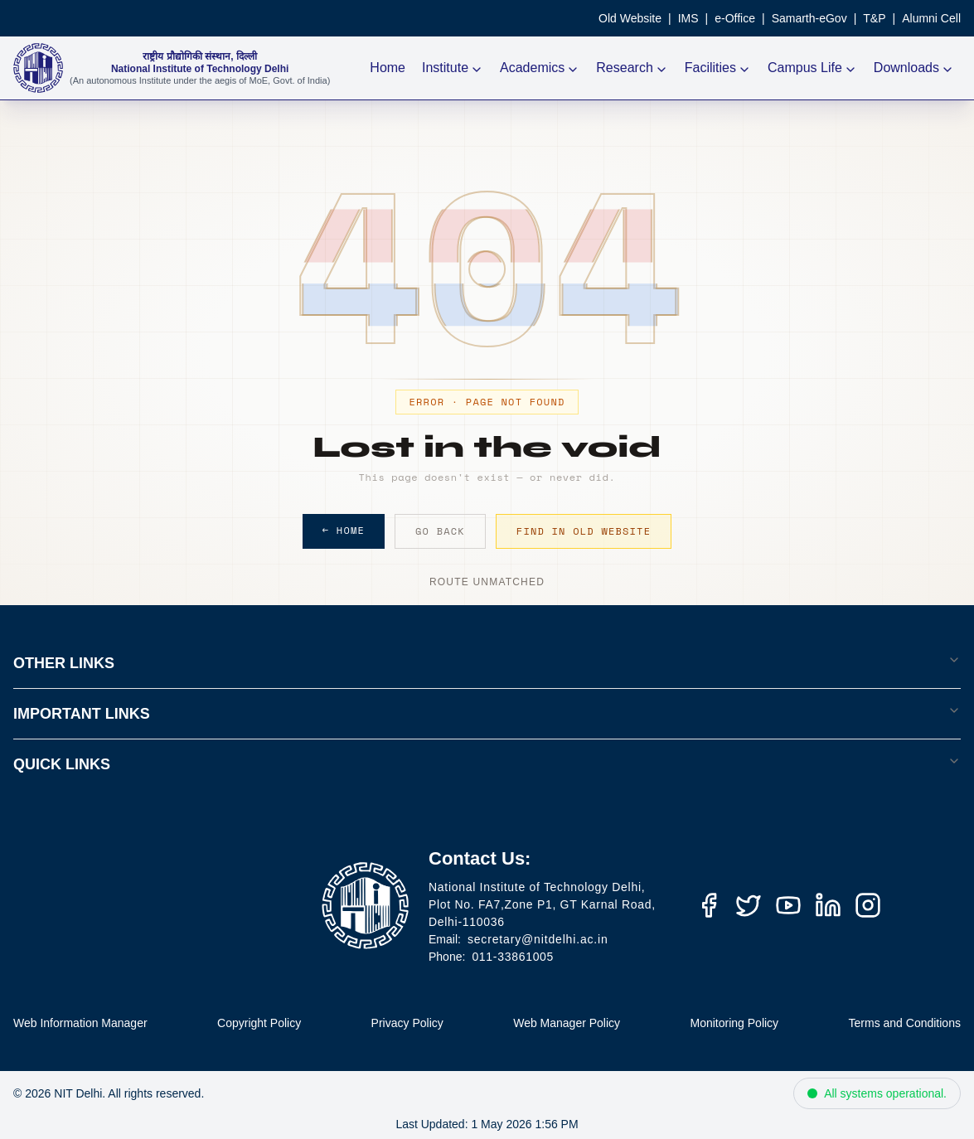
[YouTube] (788, 905)
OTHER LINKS (487, 662)
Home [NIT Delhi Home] (387, 68)
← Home (343, 530)
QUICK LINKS (487, 763)
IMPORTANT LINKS (487, 713)
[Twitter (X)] (748, 905)
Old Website (629, 18)
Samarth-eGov (809, 18)
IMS (688, 18)
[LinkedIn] (828, 905)
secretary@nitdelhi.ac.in (538, 939)
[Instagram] (868, 905)
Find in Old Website (583, 531)
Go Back (440, 531)
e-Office (735, 18)
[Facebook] (708, 905)
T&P (874, 18)
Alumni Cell (931, 18)
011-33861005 (513, 956)
